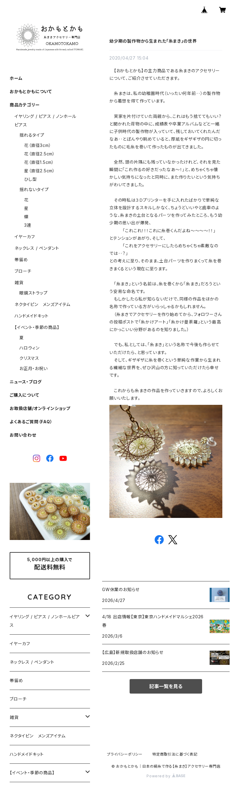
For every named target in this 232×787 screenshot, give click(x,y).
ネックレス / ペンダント (36, 248)
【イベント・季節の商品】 (37, 327)
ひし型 (30, 179)
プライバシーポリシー (125, 754)
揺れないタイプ (34, 189)
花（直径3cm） (37, 145)
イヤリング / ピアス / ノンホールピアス (45, 621)
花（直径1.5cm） (39, 162)
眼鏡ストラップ (33, 292)
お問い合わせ (23, 434)
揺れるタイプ (31, 135)
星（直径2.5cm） (39, 170)
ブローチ (22, 271)
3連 (27, 225)
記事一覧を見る (165, 686)
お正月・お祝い (33, 368)
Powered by (166, 776)
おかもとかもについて (31, 91)
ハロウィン (29, 347)
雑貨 (19, 282)
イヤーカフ (24, 236)
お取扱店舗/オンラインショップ (40, 408)
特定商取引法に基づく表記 (175, 754)
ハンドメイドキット (31, 315)
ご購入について (24, 395)
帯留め (21, 259)
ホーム (16, 78)
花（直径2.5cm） (39, 153)
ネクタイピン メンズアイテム (42, 304)
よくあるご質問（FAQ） (31, 421)
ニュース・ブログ (25, 381)
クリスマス (29, 358)
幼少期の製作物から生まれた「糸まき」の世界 (153, 41)
